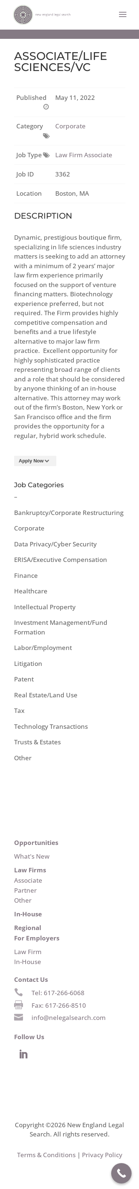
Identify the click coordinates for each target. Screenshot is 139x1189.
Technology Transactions (51, 726)
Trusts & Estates (37, 742)
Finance (26, 575)
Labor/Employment (43, 647)
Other (23, 758)
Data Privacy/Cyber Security (55, 544)
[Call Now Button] (121, 1173)
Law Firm (28, 951)
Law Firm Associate (83, 155)
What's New (32, 856)
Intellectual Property (45, 607)
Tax (19, 710)
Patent (24, 679)
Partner (25, 890)
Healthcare (30, 591)
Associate (28, 880)
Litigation (28, 663)
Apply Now (35, 461)
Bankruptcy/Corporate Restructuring (68, 512)
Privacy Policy (102, 1155)
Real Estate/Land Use (45, 695)
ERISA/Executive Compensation (60, 559)
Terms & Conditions (46, 1155)
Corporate (70, 126)
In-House (27, 961)
